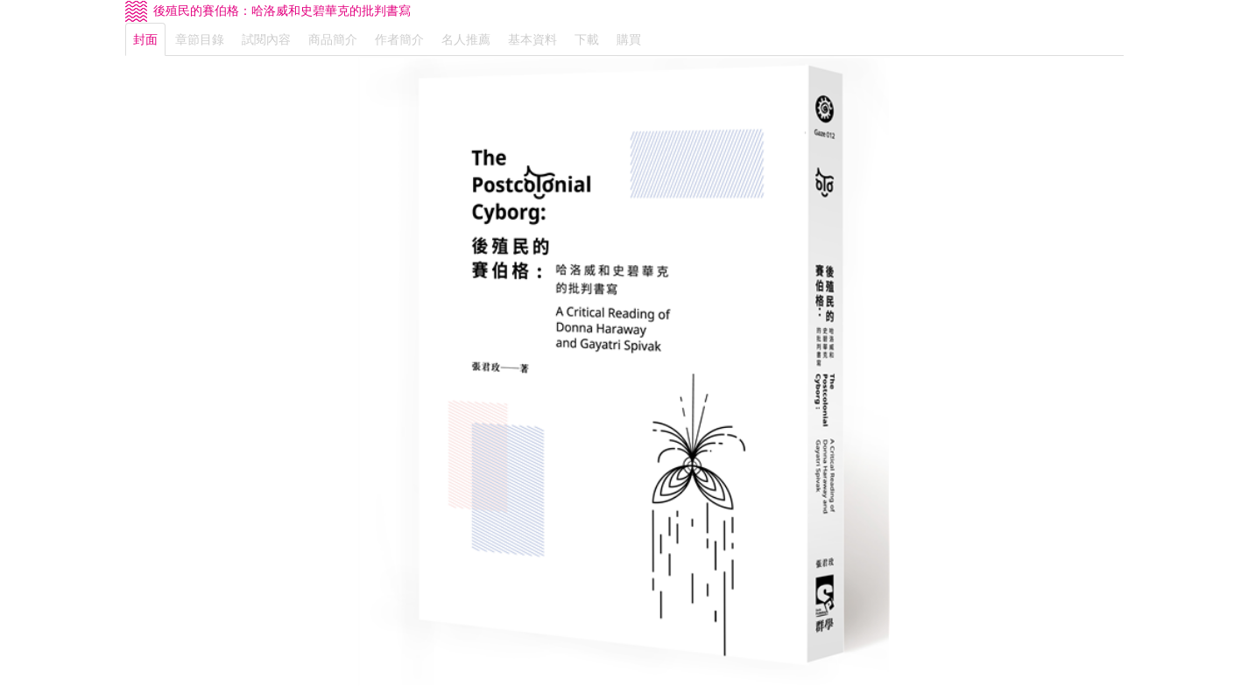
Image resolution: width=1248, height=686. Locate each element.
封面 (145, 39)
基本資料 (532, 39)
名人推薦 (465, 39)
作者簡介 (399, 39)
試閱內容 (266, 39)
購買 (629, 39)
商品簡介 (332, 39)
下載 (587, 39)
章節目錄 (199, 39)
